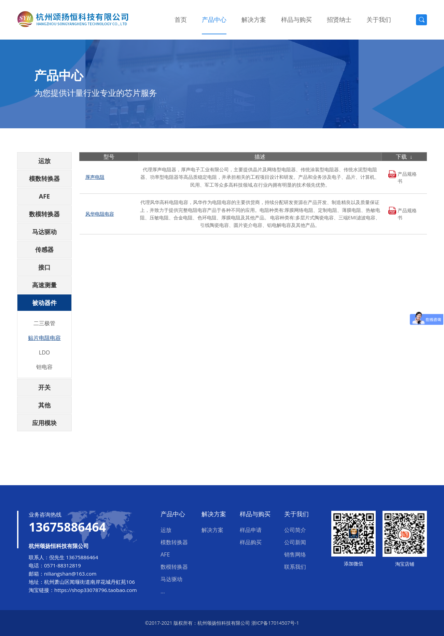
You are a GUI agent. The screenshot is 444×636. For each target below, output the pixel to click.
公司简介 (295, 530)
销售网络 (295, 554)
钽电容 (44, 367)
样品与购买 (296, 19)
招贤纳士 (339, 19)
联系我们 (295, 566)
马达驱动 (44, 232)
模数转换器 (44, 178)
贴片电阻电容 (44, 338)
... (163, 591)
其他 (44, 405)
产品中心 (214, 19)
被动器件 (44, 303)
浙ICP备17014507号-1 (275, 623)
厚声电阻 (95, 177)
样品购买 (251, 542)
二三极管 (44, 323)
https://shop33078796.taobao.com (95, 590)
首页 (181, 19)
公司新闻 (295, 542)
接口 (44, 267)
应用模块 (44, 423)
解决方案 (253, 19)
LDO (44, 352)
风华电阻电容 (99, 214)
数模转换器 (44, 214)
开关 (44, 387)
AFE (44, 196)
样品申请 (251, 530)
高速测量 (44, 285)
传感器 (44, 249)
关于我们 (378, 19)
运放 (44, 161)
